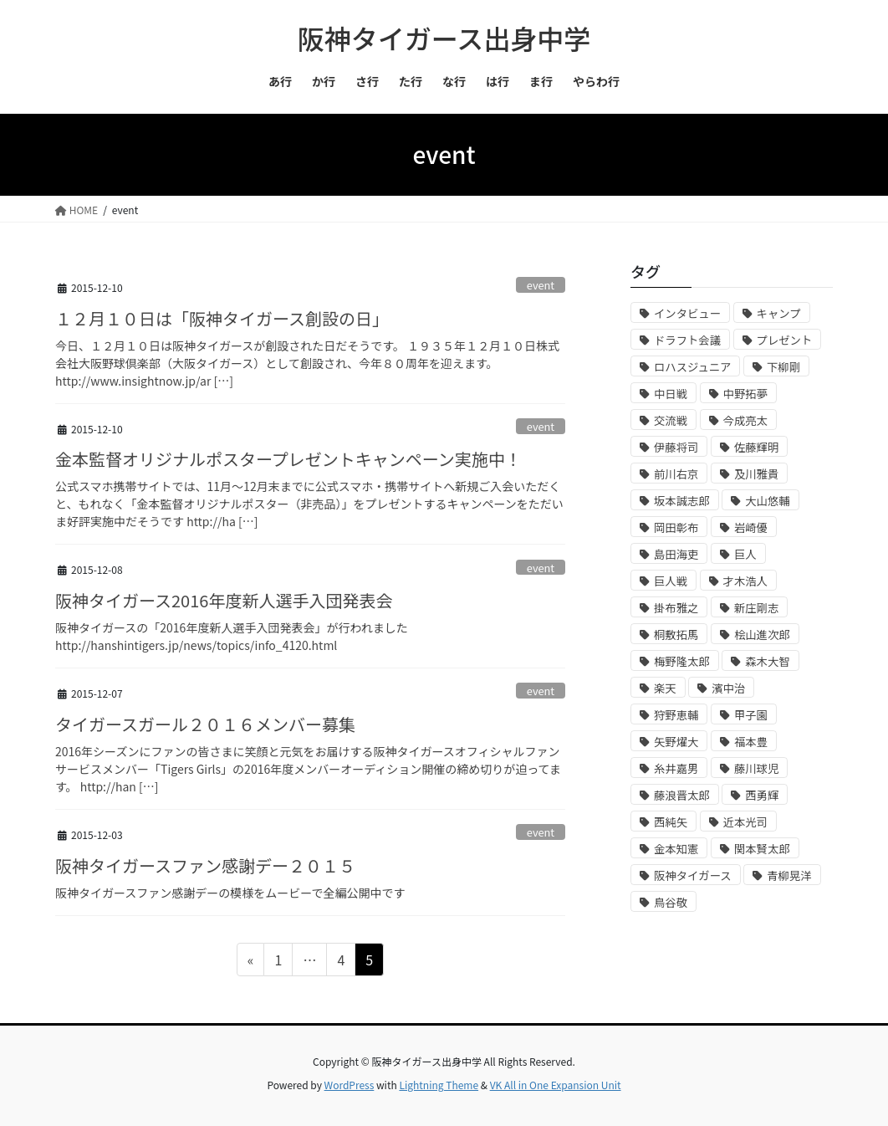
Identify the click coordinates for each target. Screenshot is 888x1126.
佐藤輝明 (756, 447)
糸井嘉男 (676, 768)
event (540, 285)
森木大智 (767, 661)
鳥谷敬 (670, 902)
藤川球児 (756, 768)
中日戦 (670, 394)
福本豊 (751, 742)
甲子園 (751, 715)
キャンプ (779, 313)
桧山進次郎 (762, 634)
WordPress (349, 1084)
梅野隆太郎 (682, 661)
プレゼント (785, 340)
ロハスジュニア (692, 367)
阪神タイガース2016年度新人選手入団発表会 (223, 600)
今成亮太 (745, 420)
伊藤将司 (676, 447)
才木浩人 (745, 581)
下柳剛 (783, 367)
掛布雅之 (676, 608)
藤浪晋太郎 (682, 795)
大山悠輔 (767, 501)
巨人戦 (670, 581)
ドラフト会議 (687, 340)
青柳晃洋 (789, 875)
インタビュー (687, 313)
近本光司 (745, 822)
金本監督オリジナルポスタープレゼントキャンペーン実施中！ (288, 459)
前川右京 (676, 474)
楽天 (665, 688)
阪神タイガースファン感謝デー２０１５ (205, 865)
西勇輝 (761, 795)
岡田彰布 (676, 527)
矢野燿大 (676, 742)
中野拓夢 (745, 394)
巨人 (745, 554)
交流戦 (670, 420)
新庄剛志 (756, 608)
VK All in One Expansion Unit (555, 1084)
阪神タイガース (693, 875)
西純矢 (670, 822)
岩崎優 (751, 527)
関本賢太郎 (762, 849)
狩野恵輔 (676, 715)
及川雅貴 (756, 474)
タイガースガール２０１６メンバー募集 (205, 724)
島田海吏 (676, 554)
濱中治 (728, 688)
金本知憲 (676, 849)
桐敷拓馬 (676, 634)
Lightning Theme (438, 1084)
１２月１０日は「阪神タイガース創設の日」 (222, 318)
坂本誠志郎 (682, 501)
